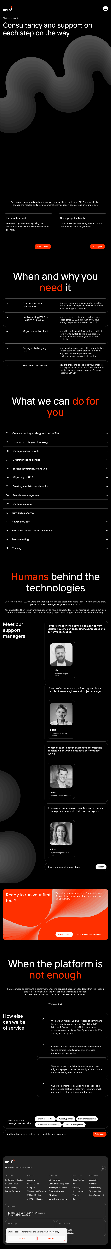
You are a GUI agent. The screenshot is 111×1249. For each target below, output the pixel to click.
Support (101, 867)
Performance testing (45, 1119)
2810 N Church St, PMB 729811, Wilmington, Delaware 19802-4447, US (26, 1214)
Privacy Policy (53, 1231)
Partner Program (12, 1191)
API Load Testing (34, 1195)
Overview (31, 1180)
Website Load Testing (36, 1191)
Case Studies (78, 1180)
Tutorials (76, 1195)
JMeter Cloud (33, 1183)
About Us (93, 1180)
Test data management (73, 1124)
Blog (74, 1183)
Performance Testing (14, 1180)
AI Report (31, 1187)
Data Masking (11, 1187)
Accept (51, 1238)
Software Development (59, 1183)
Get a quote (97, 246)
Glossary (76, 1187)
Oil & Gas (53, 1195)
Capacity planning (65, 1119)
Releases (77, 1199)
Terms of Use (95, 1191)
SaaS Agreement (96, 1195)
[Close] (64, 1231)
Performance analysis (87, 1119)
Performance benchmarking (48, 1124)
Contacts (93, 1183)
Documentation (79, 1191)
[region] (36, 1235)
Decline (22, 1238)
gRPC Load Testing (35, 1199)
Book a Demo (42, 246)
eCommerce (54, 1180)
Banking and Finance (58, 1187)
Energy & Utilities (56, 1191)
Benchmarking (11, 1183)
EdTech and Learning (58, 1199)
